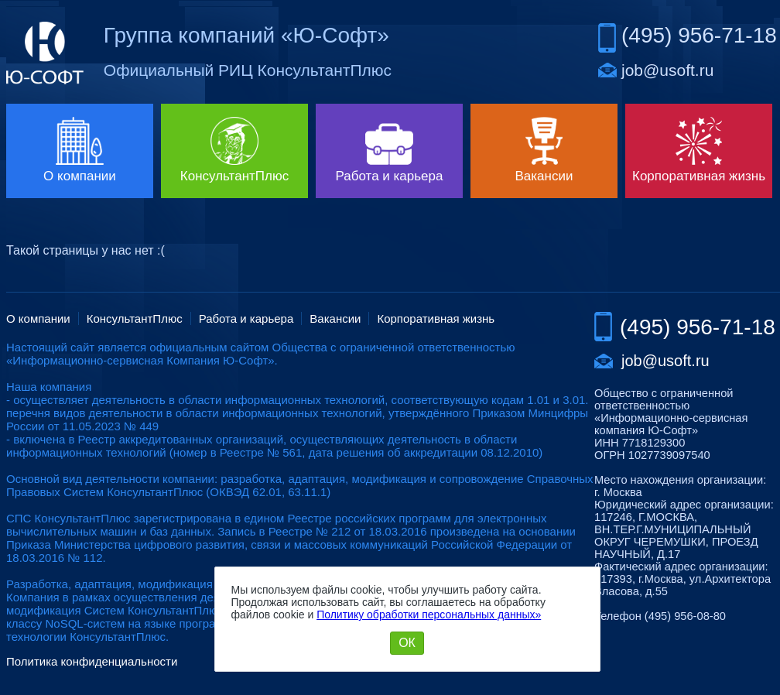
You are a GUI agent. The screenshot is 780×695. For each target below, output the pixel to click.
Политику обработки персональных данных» (428, 614)
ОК (407, 642)
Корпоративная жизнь (435, 318)
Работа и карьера (246, 318)
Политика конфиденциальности (91, 661)
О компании (38, 318)
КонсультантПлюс (135, 318)
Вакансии (335, 318)
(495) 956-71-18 (699, 35)
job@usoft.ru (667, 70)
